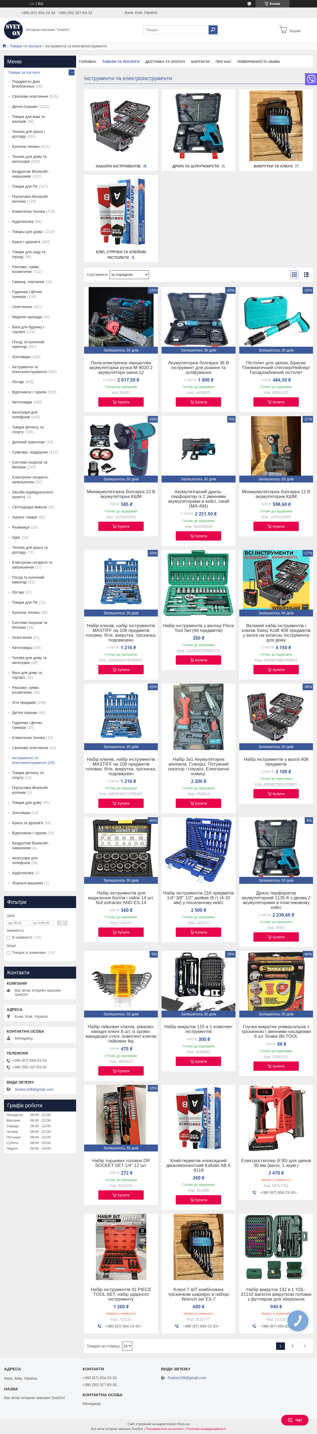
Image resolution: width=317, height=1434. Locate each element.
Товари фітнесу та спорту (28, 429)
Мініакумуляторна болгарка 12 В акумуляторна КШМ (121, 494)
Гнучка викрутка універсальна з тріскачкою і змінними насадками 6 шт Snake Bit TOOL (276, 1031)
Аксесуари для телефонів (24, 414)
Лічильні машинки (27, 883)
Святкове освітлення (30, 96)
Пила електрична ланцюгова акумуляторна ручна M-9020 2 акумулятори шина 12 (121, 368)
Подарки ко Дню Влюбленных (26, 83)
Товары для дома (27, 232)
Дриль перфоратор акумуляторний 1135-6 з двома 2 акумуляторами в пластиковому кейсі (276, 900)
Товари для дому (26, 802)
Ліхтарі (18, 382)
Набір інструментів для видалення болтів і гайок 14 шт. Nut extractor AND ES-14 (121, 898)
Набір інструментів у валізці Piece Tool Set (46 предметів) (198, 628)
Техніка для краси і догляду (28, 133)
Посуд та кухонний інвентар (28, 344)
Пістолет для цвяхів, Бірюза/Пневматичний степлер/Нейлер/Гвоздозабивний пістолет (276, 368)
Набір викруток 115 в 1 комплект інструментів (198, 1029)
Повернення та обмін (258, 62)
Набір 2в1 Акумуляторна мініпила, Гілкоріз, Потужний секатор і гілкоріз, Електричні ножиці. (198, 766)
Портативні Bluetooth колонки (30, 198)
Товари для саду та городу (29, 254)
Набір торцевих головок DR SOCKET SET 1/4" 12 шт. (121, 1163)
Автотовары (22, 647)
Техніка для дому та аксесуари (29, 159)
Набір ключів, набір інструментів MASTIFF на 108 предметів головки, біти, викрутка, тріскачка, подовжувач (120, 633)
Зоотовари (21, 357)
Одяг (16, 537)
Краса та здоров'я (27, 823)
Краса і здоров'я (26, 242)
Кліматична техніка (28, 211)
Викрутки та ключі (273, 166)
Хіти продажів (24, 702)
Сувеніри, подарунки (30, 452)
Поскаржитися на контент (165, 1429)
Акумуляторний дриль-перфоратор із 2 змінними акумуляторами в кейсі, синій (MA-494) (198, 499)
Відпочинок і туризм (29, 392)
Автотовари (22, 402)
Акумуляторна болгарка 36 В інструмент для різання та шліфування (198, 368)
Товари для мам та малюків (28, 119)
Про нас (223, 62)
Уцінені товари (24, 517)
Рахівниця (20, 527)
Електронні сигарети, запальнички (30, 479)
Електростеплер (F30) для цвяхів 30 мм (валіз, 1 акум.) (276, 1163)
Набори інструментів (118, 166)
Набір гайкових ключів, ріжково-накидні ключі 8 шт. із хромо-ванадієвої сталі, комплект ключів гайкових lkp (121, 1034)
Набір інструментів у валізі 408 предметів (276, 762)
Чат (295, 1420)
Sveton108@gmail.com (34, 1089)
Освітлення (22, 307)
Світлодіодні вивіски (29, 507)
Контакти (200, 62)
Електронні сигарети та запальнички (32, 564)
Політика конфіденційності (206, 1429)
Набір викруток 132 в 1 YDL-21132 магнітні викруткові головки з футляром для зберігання (276, 1294)
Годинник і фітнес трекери (27, 294)
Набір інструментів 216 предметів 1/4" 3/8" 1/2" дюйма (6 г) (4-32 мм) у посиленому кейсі (198, 898)
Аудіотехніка (22, 221)
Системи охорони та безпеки (29, 464)
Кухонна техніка (26, 146)
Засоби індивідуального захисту (32, 494)
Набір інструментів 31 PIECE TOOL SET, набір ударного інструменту (121, 1294)
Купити (124, 402)
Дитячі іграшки (24, 106)
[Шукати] (213, 29)
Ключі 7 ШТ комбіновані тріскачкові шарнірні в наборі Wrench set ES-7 (198, 1294)
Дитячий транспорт (28, 442)
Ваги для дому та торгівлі (27, 675)
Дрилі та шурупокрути (195, 166)
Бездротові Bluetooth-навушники (30, 173)
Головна (87, 62)
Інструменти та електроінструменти (29, 369)
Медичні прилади (27, 317)
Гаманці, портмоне (28, 282)
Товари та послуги (25, 46)
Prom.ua (183, 1424)
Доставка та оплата (165, 62)
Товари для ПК (25, 186)
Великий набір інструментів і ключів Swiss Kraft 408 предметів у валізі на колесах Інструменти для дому (276, 633)
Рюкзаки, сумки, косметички (26, 269)
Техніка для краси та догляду (30, 549)
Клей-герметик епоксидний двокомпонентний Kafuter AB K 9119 (198, 1165)
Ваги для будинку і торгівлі (28, 329)
